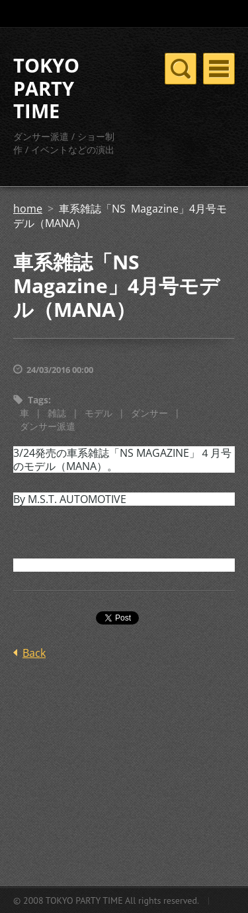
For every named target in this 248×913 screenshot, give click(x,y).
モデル (98, 413)
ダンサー (149, 413)
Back (34, 653)
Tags (38, 399)
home (27, 208)
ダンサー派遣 (47, 426)
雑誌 (57, 413)
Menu (219, 69)
